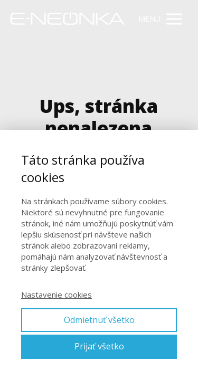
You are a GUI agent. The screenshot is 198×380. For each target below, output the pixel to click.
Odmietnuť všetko (99, 320)
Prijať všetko (99, 346)
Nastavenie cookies (56, 294)
